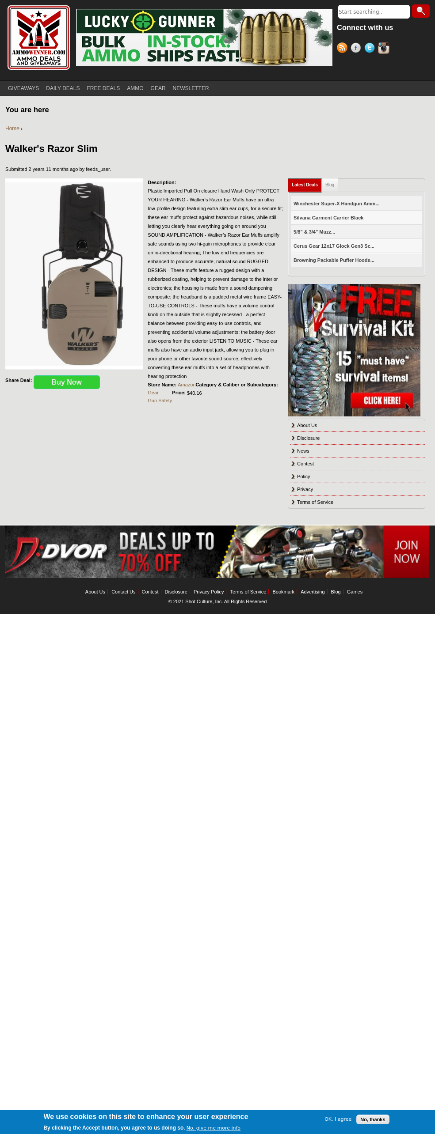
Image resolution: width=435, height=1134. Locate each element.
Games (354, 591)
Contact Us (123, 591)
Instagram (385, 49)
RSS (344, 49)
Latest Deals (305, 184)
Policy (303, 476)
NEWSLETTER (191, 88)
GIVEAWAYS (23, 88)
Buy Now (67, 382)
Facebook (357, 49)
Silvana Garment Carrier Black (328, 217)
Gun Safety (160, 400)
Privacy (305, 489)
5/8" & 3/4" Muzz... (314, 231)
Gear (153, 392)
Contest (305, 463)
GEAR (158, 88)
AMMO (135, 88)
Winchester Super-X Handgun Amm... (336, 203)
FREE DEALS (103, 88)
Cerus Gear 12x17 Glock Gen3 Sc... (334, 246)
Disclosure (308, 438)
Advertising (312, 591)
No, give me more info (213, 1128)
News (303, 451)
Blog (329, 184)
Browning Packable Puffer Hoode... (334, 260)
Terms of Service (315, 502)
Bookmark (284, 591)
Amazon (186, 384)
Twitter (371, 49)
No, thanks (372, 1119)
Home (12, 128)
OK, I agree (337, 1119)
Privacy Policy (209, 591)
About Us (307, 425)
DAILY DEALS (63, 88)
